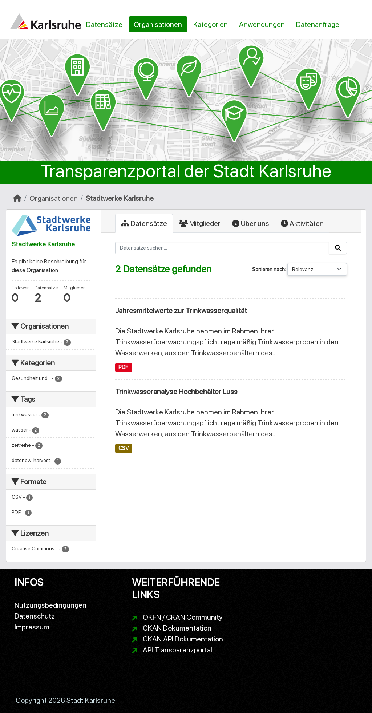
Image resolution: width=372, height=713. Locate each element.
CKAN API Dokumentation (183, 639)
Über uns (250, 223)
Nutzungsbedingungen (50, 605)
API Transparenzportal (177, 649)
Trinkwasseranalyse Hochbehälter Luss (176, 391)
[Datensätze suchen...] (222, 248)
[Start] (17, 198)
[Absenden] (338, 248)
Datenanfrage (317, 24)
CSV (123, 448)
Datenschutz (35, 616)
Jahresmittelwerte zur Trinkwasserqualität (181, 310)
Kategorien (210, 24)
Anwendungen (262, 24)
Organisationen (158, 24)
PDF (123, 367)
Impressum (32, 627)
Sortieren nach (268, 269)
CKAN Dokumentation (177, 628)
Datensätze (104, 24)
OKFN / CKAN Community (183, 617)
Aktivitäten (302, 223)
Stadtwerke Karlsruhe (120, 198)
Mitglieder (200, 223)
